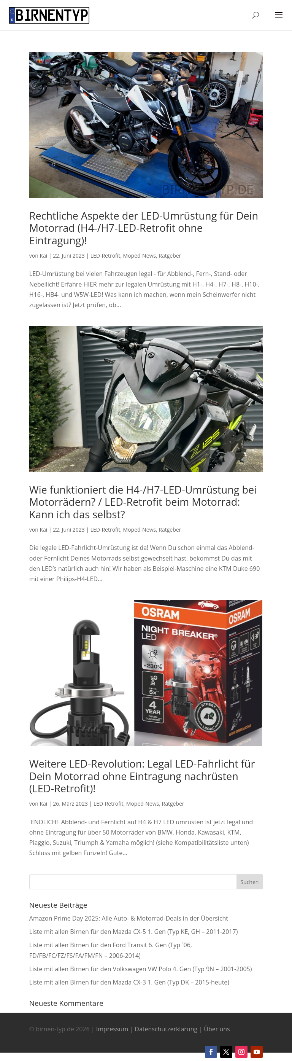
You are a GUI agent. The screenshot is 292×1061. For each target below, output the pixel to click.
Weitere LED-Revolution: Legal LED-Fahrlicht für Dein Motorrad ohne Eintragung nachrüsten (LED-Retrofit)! (142, 776)
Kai (43, 255)
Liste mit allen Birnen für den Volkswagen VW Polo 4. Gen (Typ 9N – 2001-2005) (140, 969)
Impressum (112, 1029)
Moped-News (139, 255)
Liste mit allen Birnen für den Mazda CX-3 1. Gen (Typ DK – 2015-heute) (129, 982)
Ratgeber (170, 255)
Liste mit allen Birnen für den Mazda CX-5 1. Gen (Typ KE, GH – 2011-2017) (133, 931)
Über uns (217, 1029)
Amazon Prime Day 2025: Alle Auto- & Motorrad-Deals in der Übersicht (128, 918)
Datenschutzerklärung (166, 1029)
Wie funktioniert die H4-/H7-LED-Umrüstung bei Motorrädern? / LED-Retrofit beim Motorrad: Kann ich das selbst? (143, 502)
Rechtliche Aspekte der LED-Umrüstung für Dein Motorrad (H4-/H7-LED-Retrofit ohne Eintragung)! (143, 228)
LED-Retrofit (105, 255)
